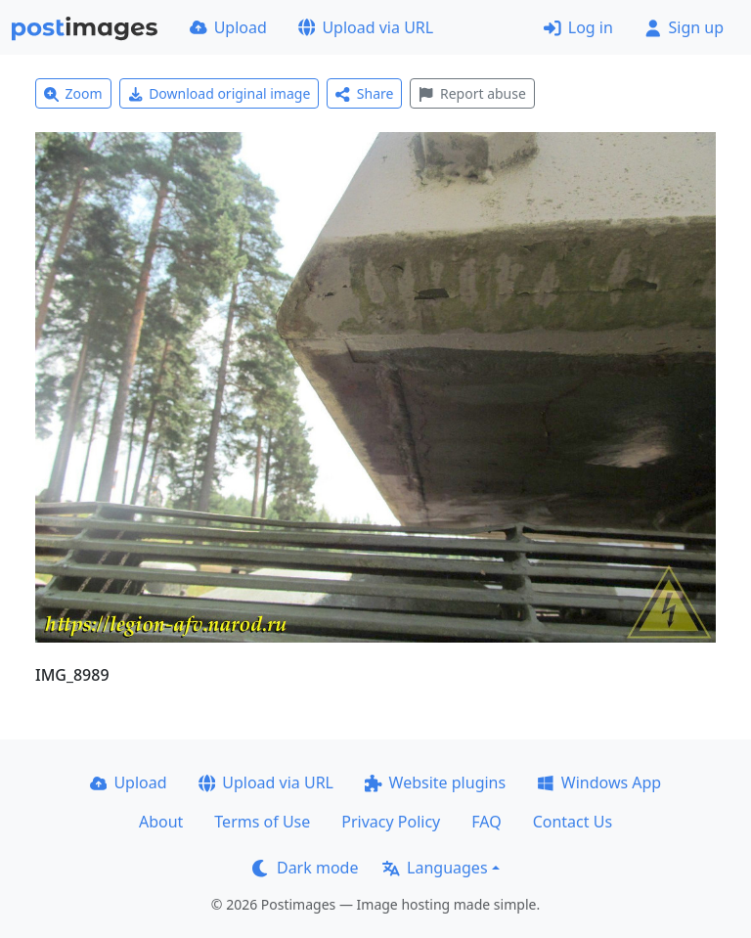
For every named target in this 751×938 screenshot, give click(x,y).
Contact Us (572, 821)
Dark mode (305, 867)
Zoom (73, 93)
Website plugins (435, 782)
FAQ (486, 821)
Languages (434, 867)
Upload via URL (365, 27)
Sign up (684, 27)
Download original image (219, 93)
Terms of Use (262, 821)
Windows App (599, 782)
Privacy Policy (390, 821)
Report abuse (472, 93)
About (161, 821)
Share (364, 93)
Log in (578, 27)
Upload (228, 27)
